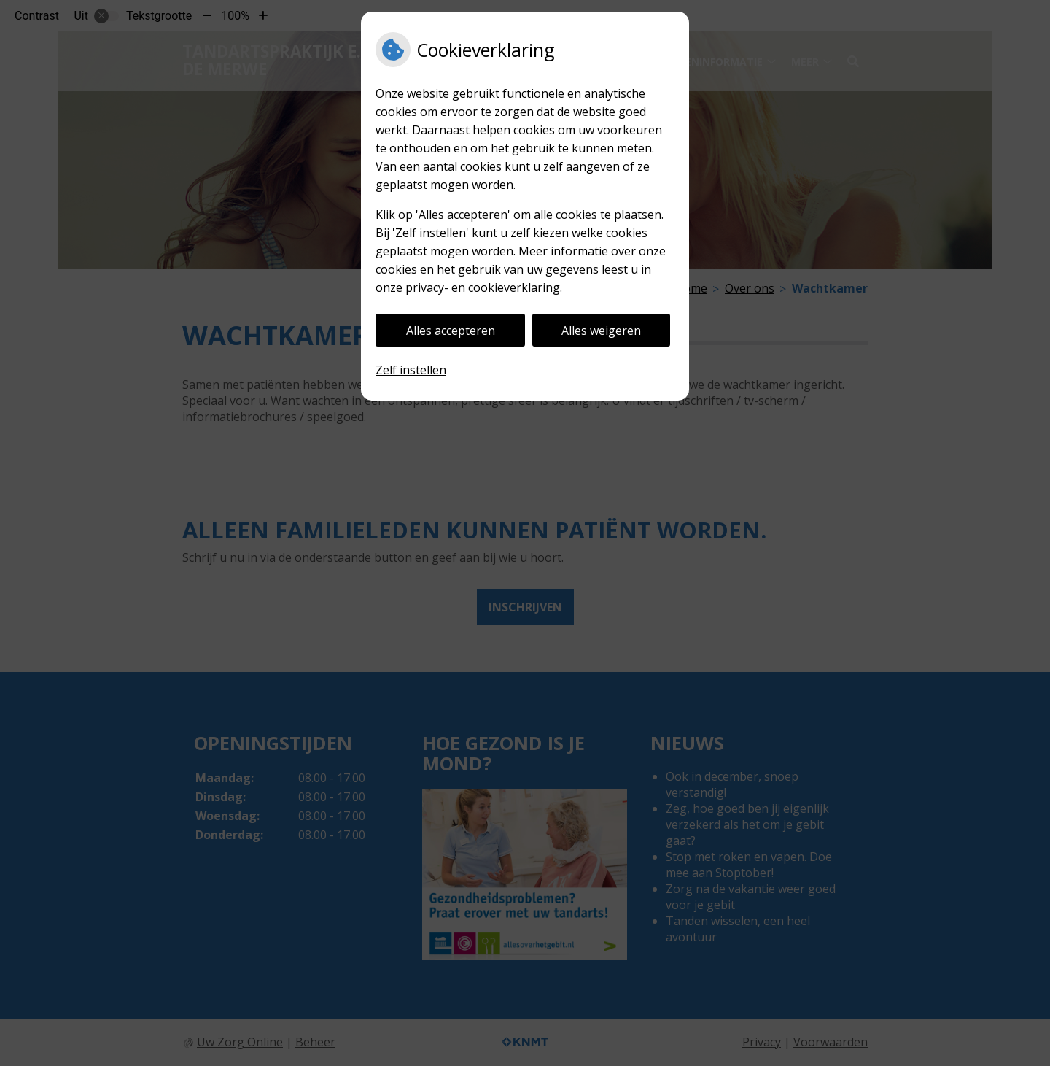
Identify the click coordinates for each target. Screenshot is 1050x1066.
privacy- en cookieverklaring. (483, 287)
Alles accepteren (450, 330)
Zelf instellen (411, 370)
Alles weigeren (601, 330)
